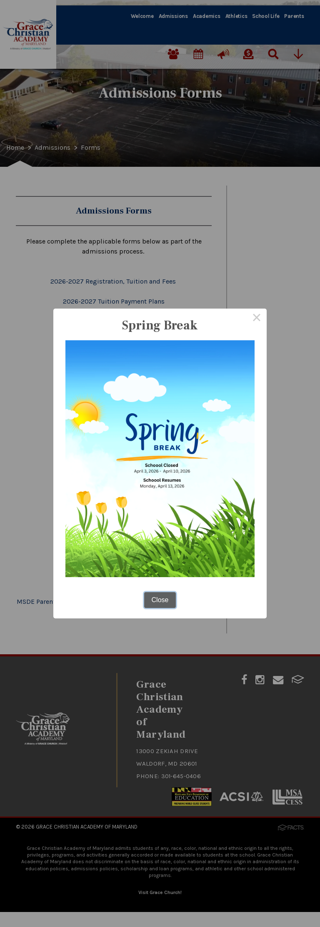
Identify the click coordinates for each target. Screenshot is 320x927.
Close (160, 599)
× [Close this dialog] (257, 319)
